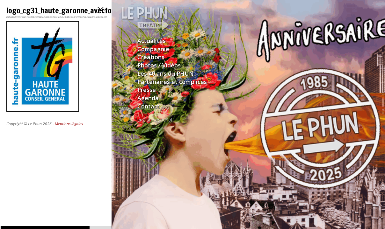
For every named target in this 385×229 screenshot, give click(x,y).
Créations (150, 57)
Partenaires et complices (172, 82)
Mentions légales (69, 124)
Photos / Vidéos (159, 65)
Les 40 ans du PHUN (165, 73)
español (164, 120)
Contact (148, 106)
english (144, 120)
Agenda (148, 98)
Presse (146, 90)
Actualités (151, 41)
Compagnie (153, 49)
